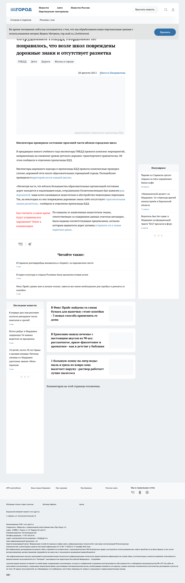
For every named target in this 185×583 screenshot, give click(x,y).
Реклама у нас (47, 20)
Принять (165, 32)
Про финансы (86, 488)
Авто (60, 7)
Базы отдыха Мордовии (40, 488)
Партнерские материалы (53, 11)
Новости (44, 7)
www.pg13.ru (35, 512)
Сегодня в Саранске (20, 20)
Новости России (80, 7)
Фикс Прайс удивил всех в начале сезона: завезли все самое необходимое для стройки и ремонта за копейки (70, 290)
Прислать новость (144, 9)
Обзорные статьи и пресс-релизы (20, 504)
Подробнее (95, 559)
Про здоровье (61, 488)
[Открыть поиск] (166, 9)
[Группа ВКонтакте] (132, 492)
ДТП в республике (13, 488)
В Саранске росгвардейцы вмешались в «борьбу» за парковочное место (70, 265)
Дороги (45, 61)
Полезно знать (112, 488)
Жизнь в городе (64, 61)
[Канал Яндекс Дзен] (147, 492)
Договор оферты (49, 504)
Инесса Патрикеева (112, 72)
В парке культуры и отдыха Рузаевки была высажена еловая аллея (70, 276)
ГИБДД (22, 61)
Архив (81, 504)
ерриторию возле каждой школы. (51, 177)
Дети (34, 61)
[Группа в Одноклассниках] (140, 492)
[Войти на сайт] (173, 9)
